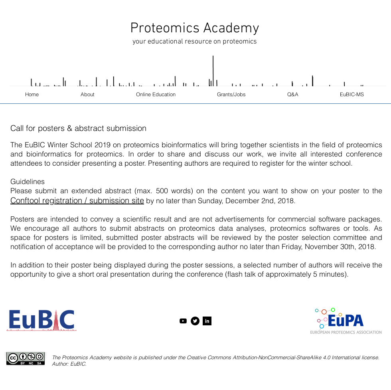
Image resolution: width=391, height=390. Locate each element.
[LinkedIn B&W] (207, 321)
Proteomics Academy (194, 29)
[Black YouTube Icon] (183, 321)
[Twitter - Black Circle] (195, 321)
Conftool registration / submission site (77, 200)
